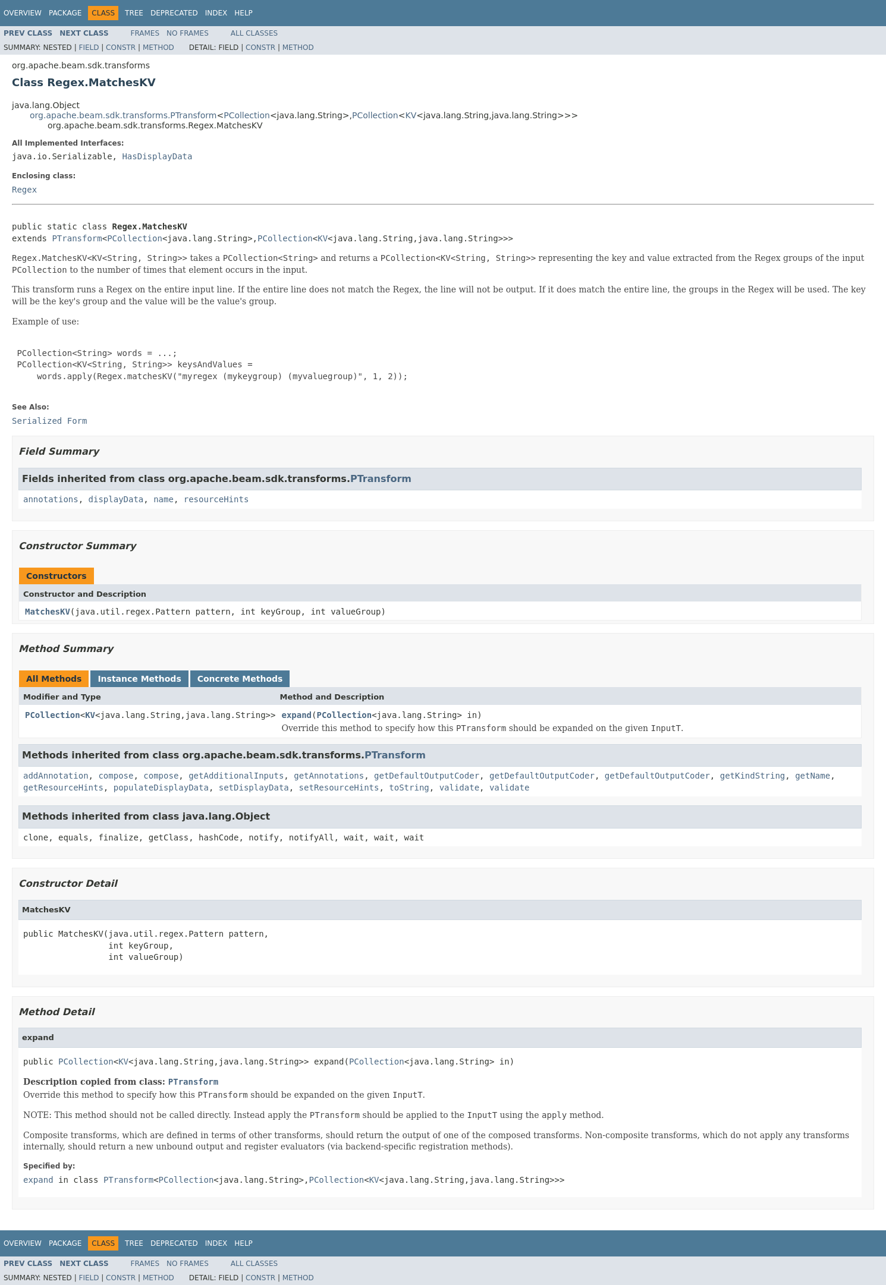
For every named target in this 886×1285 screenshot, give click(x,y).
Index (216, 13)
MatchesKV (47, 611)
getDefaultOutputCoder (426, 775)
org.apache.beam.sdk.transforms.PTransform (123, 115)
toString (409, 787)
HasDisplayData (157, 156)
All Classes (254, 33)
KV (410, 115)
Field (88, 47)
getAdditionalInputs (236, 775)
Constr (121, 47)
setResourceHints (339, 787)
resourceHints (216, 499)
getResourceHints (63, 787)
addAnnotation (56, 775)
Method (158, 47)
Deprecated (174, 13)
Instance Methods (139, 679)
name (163, 499)
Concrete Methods (240, 679)
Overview (23, 13)
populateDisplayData (161, 787)
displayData (116, 499)
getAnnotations (329, 775)
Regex (24, 189)
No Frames (187, 33)
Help (243, 13)
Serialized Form (49, 421)
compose (115, 775)
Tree (134, 13)
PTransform (77, 238)
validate (459, 787)
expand (296, 715)
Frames (145, 33)
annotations (50, 499)
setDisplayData (254, 787)
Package (65, 13)
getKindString (753, 775)
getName (812, 775)
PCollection (247, 115)
